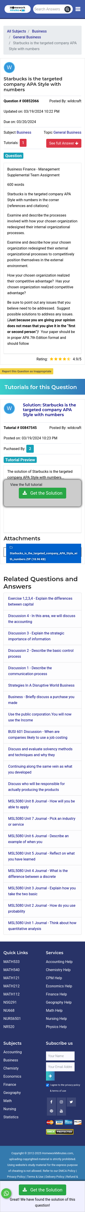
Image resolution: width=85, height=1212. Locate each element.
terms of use (59, 1090)
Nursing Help (56, 1018)
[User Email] (60, 1066)
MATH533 (11, 962)
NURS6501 (12, 1018)
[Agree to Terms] (47, 1085)
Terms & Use (35, 1176)
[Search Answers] (48, 9)
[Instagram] (61, 1102)
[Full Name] (60, 1055)
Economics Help (59, 986)
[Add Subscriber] (50, 1076)
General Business (67, 132)
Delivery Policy (55, 1176)
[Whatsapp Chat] (6, 1193)
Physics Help (56, 1027)
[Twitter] (71, 1102)
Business (24, 132)
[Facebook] (51, 1102)
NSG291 (10, 1002)
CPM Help (54, 978)
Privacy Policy (16, 1176)
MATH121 (11, 978)
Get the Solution (43, 493)
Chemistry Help (58, 970)
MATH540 (11, 970)
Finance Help (56, 994)
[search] (67, 9)
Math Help (54, 1010)
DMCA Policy (67, 1170)
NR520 (8, 1027)
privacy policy (72, 1085)
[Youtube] (51, 1111)
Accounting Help (59, 962)
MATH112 (11, 994)
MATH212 (11, 986)
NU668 (9, 1010)
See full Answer (63, 143)
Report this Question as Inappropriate (26, 371)
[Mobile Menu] (78, 9)
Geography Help (59, 1002)
